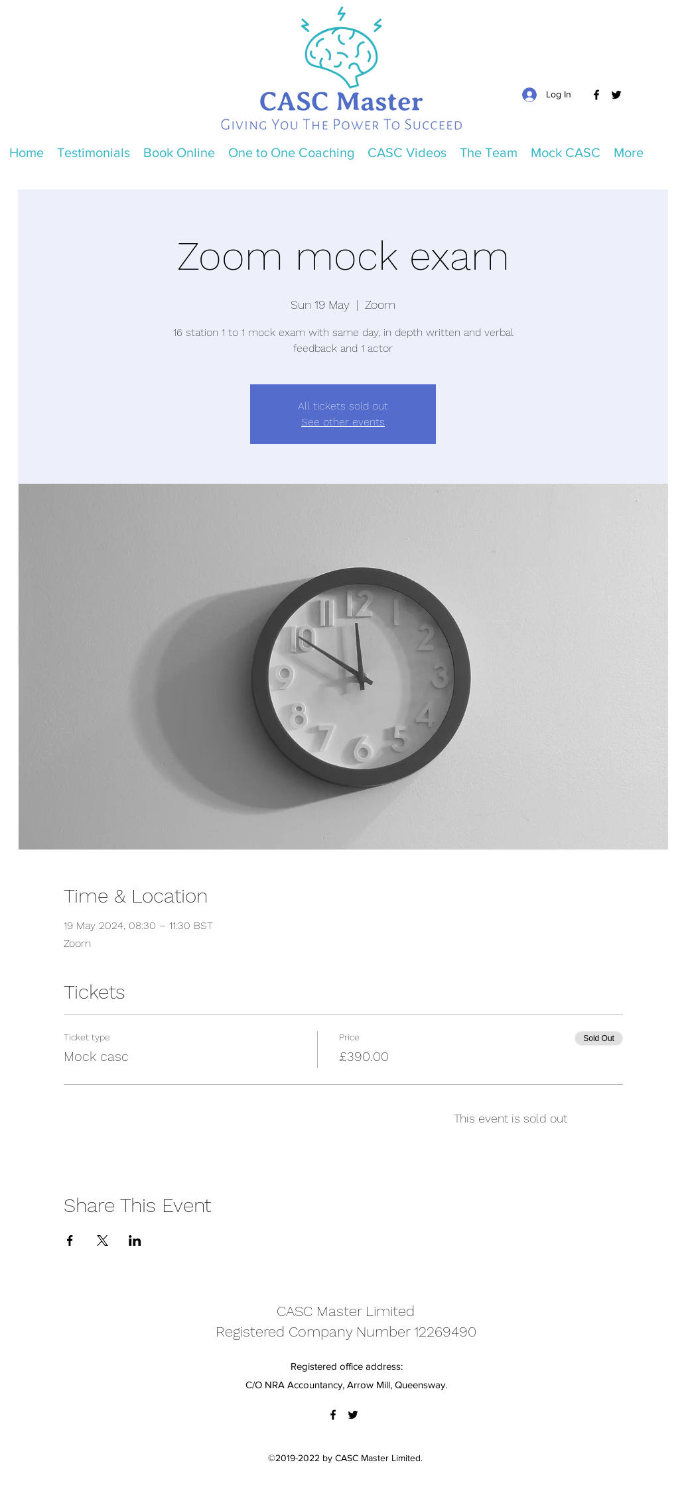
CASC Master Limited (346, 1311)
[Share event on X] (102, 1240)
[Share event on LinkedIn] (135, 1240)
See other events (343, 421)
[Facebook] (596, 94)
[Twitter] (616, 94)
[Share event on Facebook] (70, 1240)
